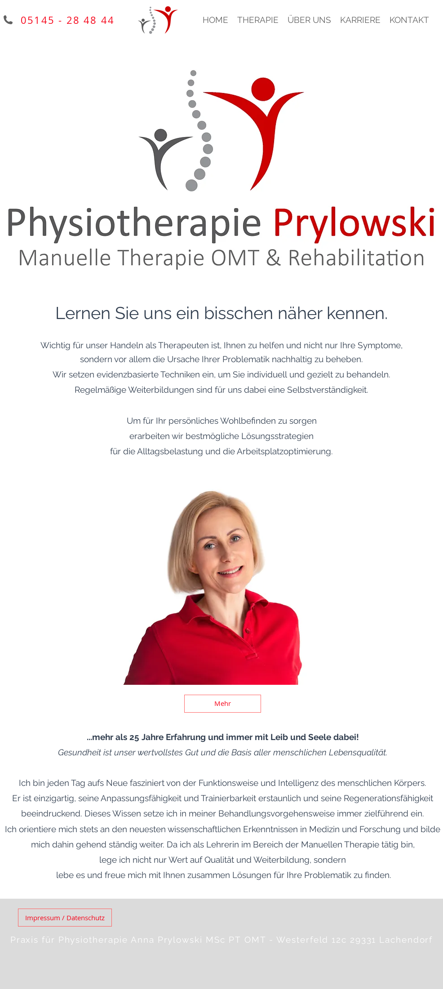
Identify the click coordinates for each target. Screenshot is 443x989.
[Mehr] (222, 704)
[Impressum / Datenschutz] (65, 918)
